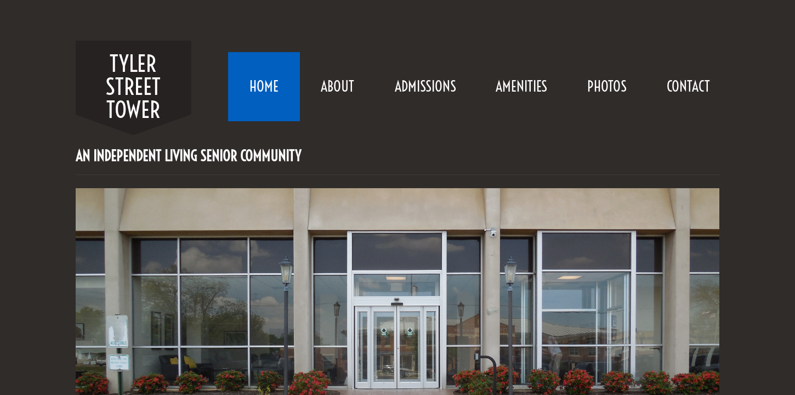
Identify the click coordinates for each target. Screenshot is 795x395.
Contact (688, 86)
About (337, 86)
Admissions (425, 86)
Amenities (521, 86)
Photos (607, 86)
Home (264, 86)
